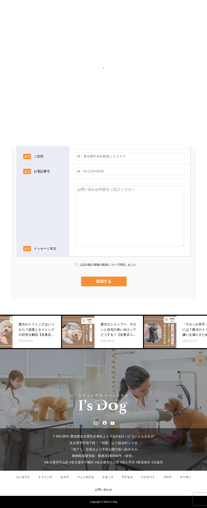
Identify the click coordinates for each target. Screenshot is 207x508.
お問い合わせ (103, 489)
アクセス (127, 477)
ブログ (167, 477)
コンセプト (23, 477)
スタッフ (107, 477)
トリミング (45, 477)
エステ (64, 477)
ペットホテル (85, 477)
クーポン (185, 477)
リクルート (148, 477)
